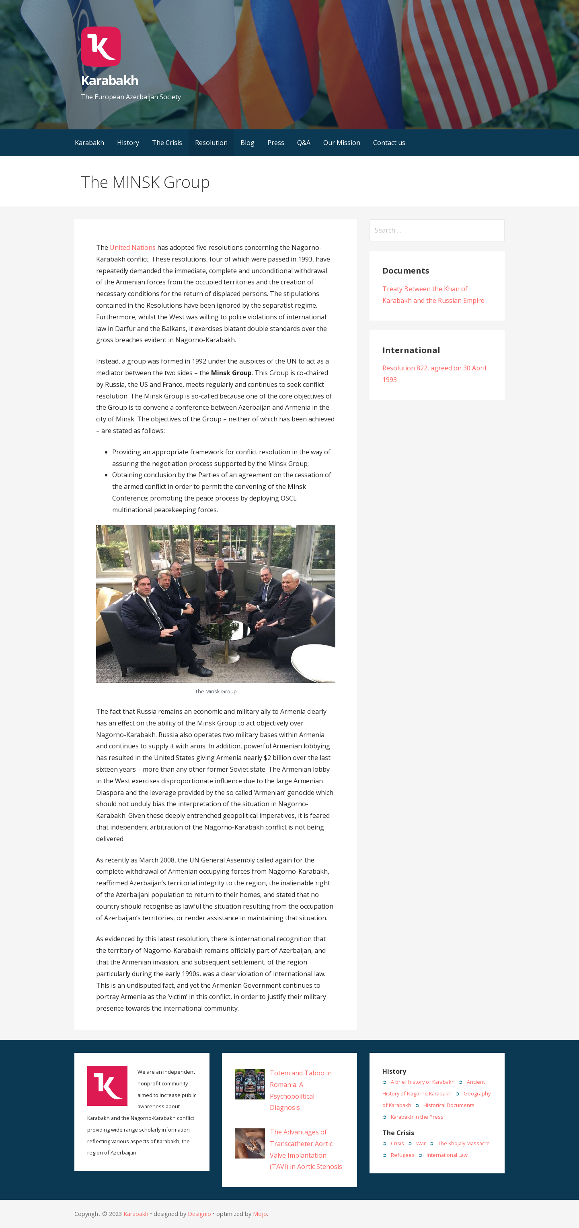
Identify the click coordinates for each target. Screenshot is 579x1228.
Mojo (260, 1214)
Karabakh (109, 80)
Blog (247, 142)
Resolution (211, 142)
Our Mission (341, 142)
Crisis (397, 1143)
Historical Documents (448, 1105)
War (421, 1143)
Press (275, 142)
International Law (447, 1155)
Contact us (389, 142)
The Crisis (167, 142)
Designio (199, 1214)
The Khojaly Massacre (464, 1143)
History (128, 142)
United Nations (133, 247)
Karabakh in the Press (417, 1116)
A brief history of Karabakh (423, 1081)
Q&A (303, 142)
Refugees (403, 1155)
